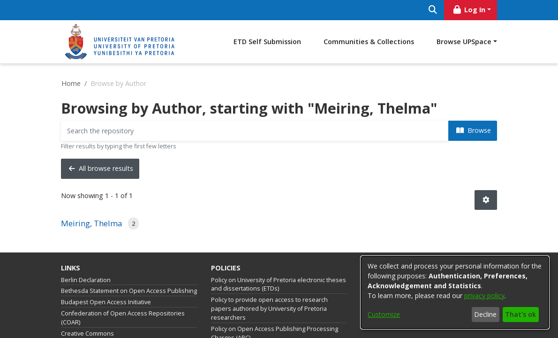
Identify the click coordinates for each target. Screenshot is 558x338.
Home (71, 83)
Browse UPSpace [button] (464, 41)
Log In (469, 9)
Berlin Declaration (86, 280)
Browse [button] (473, 130)
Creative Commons (87, 334)
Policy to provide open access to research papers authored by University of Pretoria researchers (269, 309)
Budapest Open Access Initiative (106, 302)
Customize (384, 314)
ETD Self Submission (267, 41)
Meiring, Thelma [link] (91, 223)
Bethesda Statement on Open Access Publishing (129, 291)
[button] (486, 200)
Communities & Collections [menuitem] (369, 41)
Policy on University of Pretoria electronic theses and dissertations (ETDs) (278, 284)
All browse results (101, 168)
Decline (485, 314)
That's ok (520, 314)
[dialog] (455, 292)
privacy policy (484, 295)
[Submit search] (432, 10)
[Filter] (255, 131)
